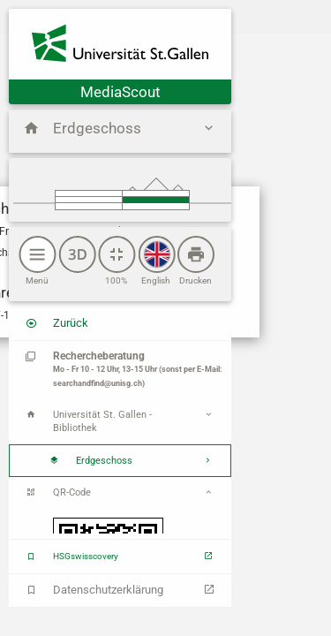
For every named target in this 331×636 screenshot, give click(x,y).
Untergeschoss (155, 206)
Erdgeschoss (155, 200)
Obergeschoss (155, 194)
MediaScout (120, 92)
